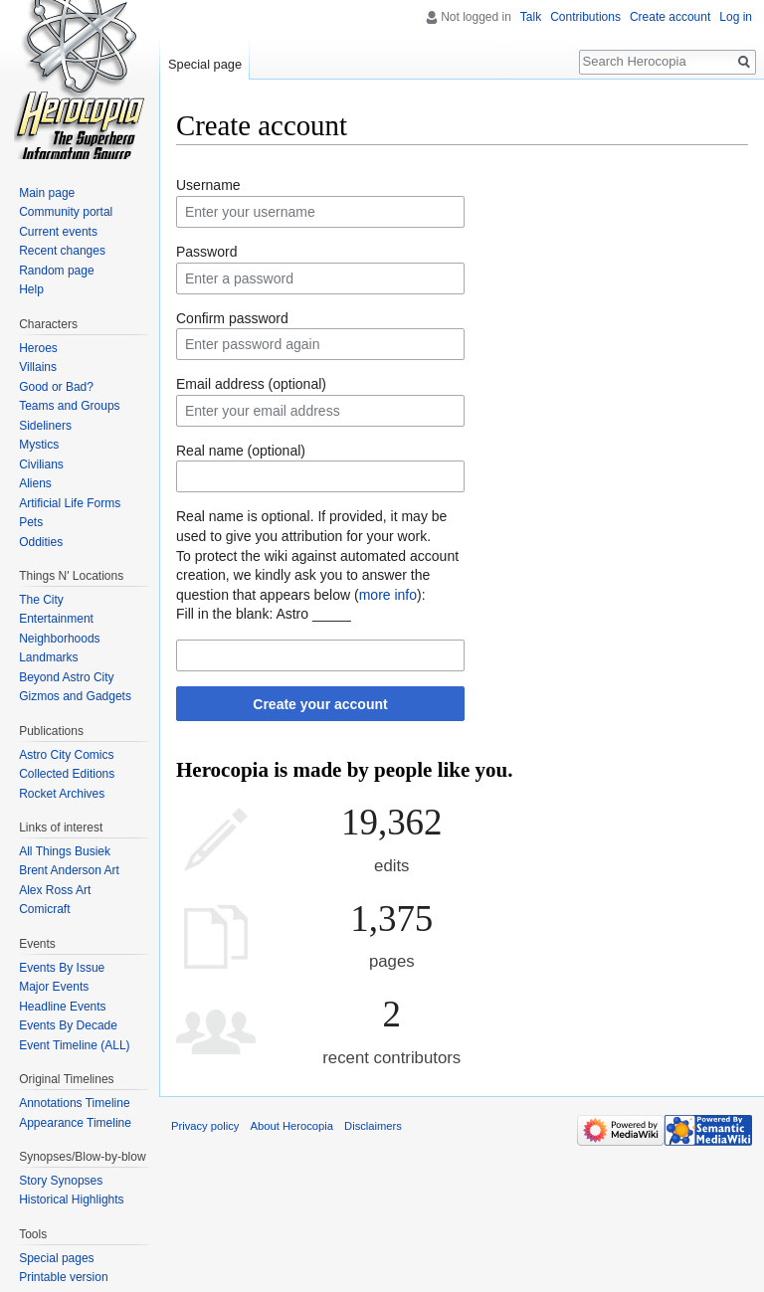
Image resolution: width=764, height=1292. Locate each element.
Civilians (41, 464)
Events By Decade (68, 1025)
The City (41, 600)
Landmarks (48, 657)
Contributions (585, 17)
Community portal (65, 212)
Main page (47, 193)
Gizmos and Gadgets (75, 696)
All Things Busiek (64, 851)
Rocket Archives (61, 794)
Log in (735, 17)
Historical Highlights (71, 1199)
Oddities (41, 542)
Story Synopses (60, 1181)
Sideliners (45, 426)
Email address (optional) (251, 384)
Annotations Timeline (74, 1103)
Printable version (63, 1277)
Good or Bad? (56, 387)
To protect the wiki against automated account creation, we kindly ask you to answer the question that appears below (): (317, 575)
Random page (56, 270)
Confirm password (232, 318)
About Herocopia (292, 1126)
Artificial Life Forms (69, 503)
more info (388, 595)
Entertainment (56, 619)
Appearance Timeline (75, 1123)
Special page (205, 64)
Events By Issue (61, 968)
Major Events (54, 987)
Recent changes (62, 251)
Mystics (39, 445)
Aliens (35, 483)
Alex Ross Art (55, 890)
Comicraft (44, 909)
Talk (530, 17)
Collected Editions (66, 774)
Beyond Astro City (66, 677)
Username (208, 185)
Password (206, 252)
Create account (670, 17)
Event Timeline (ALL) (74, 1045)
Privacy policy (205, 1126)
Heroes (38, 348)
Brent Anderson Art (69, 870)
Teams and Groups (69, 406)
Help (31, 289)
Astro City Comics (66, 755)
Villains (38, 367)
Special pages (56, 1258)
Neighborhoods (59, 639)
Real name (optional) (240, 451)
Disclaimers (373, 1126)
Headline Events (62, 1007)
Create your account (320, 704)
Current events (58, 232)
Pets (31, 522)
